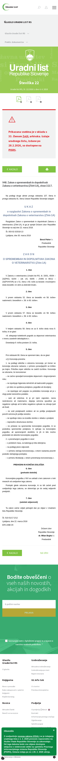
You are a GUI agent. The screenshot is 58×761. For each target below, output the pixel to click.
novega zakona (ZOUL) (29, 736)
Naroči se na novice (10, 713)
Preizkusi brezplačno (40, 690)
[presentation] (29, 630)
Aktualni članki (8, 709)
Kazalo (12, 169)
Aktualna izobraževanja (40, 666)
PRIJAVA (29, 612)
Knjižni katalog (8, 696)
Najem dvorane (37, 673)
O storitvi (35, 686)
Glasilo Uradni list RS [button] (17, 33)
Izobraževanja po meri (40, 670)
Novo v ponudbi (8, 686)
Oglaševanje (36, 720)
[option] (29, 83)
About (46, 709)
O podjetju (35, 709)
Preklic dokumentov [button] (16, 42)
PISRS (12, 150)
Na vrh (44, 552)
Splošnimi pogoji (33, 640)
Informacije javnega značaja (42, 717)
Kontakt (34, 713)
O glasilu (5, 669)
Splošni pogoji (37, 724)
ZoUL (26, 136)
